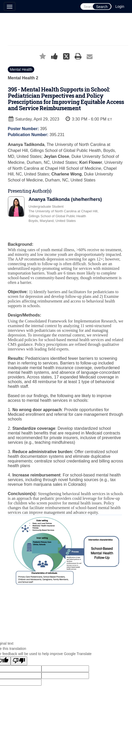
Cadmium (57, 613)
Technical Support (86, 613)
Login (119, 6)
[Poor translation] (19, 660)
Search (101, 7)
